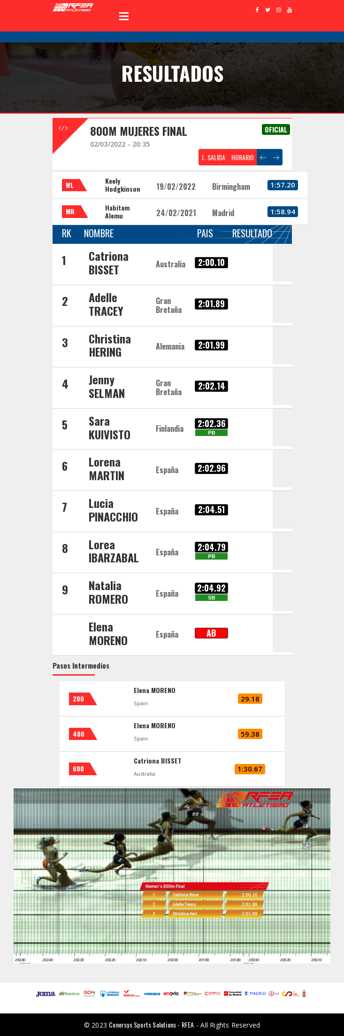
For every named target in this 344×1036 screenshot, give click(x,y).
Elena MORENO (155, 690)
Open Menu (124, 16)
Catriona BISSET (158, 760)
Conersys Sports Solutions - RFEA (151, 1024)
